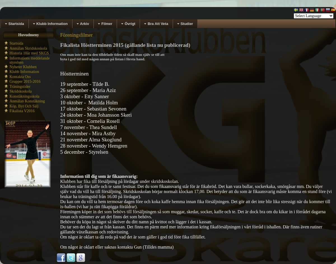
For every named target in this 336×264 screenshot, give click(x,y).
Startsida (16, 43)
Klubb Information (24, 72)
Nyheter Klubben (23, 67)
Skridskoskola (21, 91)
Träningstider (20, 86)
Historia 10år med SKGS (29, 53)
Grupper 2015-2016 (25, 81)
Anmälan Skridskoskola (28, 48)
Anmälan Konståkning (27, 101)
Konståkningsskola (24, 96)
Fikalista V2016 (22, 111)
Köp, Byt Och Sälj (24, 106)
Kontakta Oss (20, 77)
